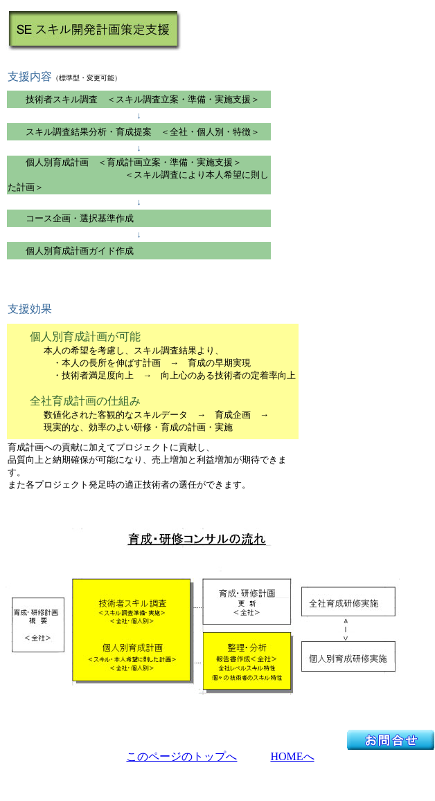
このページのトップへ (181, 756)
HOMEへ (292, 756)
